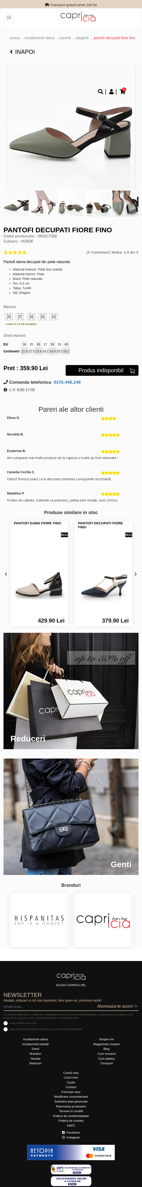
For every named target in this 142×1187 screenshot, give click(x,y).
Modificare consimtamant (71, 1096)
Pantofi (65, 38)
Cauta (71, 1082)
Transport (106, 1063)
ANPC (71, 1125)
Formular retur (71, 1092)
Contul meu (71, 1073)
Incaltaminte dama (40, 38)
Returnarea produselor (71, 1106)
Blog (106, 1049)
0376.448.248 (66, 382)
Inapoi (22, 52)
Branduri (35, 1053)
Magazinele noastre (106, 1044)
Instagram (71, 1137)
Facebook (71, 1132)
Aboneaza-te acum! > (117, 1006)
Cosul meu (71, 1077)
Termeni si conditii (71, 1111)
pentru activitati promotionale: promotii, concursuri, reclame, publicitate (45, 1029)
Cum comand (106, 1053)
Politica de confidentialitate (71, 1116)
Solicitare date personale (71, 1101)
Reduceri (35, 1063)
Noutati (35, 1058)
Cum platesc (106, 1058)
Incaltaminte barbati (35, 1044)
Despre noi (106, 1039)
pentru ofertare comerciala (23, 1023)
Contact (71, 1087)
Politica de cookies (71, 1120)
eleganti (82, 38)
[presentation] (6, 574)
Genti (35, 1049)
